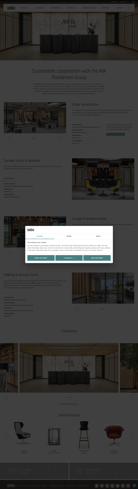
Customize (69, 258)
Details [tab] (69, 236)
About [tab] (98, 236)
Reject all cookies (41, 258)
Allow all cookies (97, 258)
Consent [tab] (40, 236)
